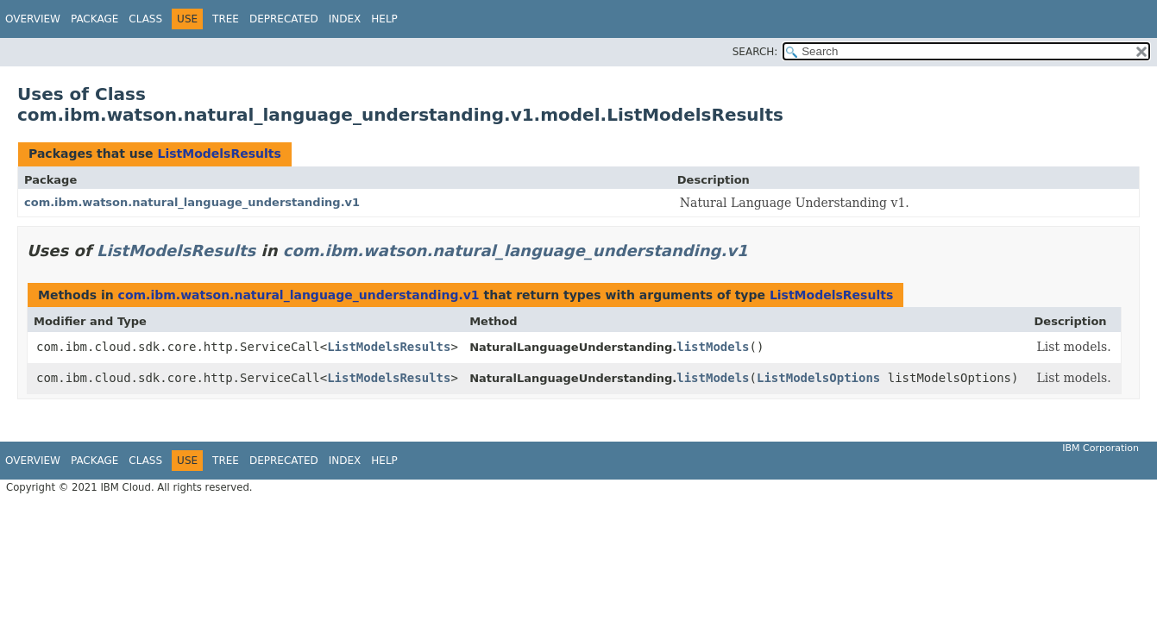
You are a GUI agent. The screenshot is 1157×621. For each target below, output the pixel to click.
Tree (225, 19)
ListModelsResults (218, 153)
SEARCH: (755, 52)
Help (384, 19)
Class (145, 19)
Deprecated (283, 19)
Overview (32, 19)
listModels (712, 347)
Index (345, 19)
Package (94, 19)
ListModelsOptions (818, 378)
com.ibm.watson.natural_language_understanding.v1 (192, 202)
